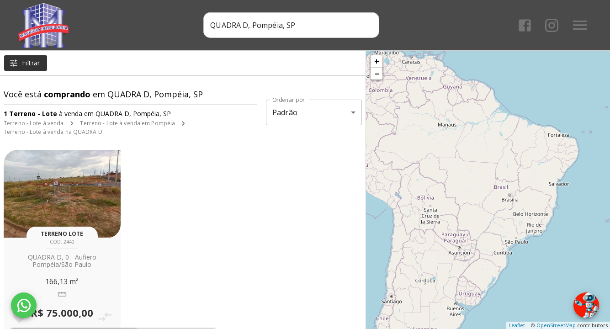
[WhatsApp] (24, 305)
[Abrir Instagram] (552, 25)
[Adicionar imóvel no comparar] (104, 317)
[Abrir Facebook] (525, 25)
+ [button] (376, 61)
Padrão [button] (284, 112)
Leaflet (517, 325)
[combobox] (291, 25)
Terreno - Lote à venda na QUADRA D (53, 132)
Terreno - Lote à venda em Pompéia (127, 123)
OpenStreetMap (556, 325)
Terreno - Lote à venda (34, 123)
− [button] (377, 73)
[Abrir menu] (579, 25)
